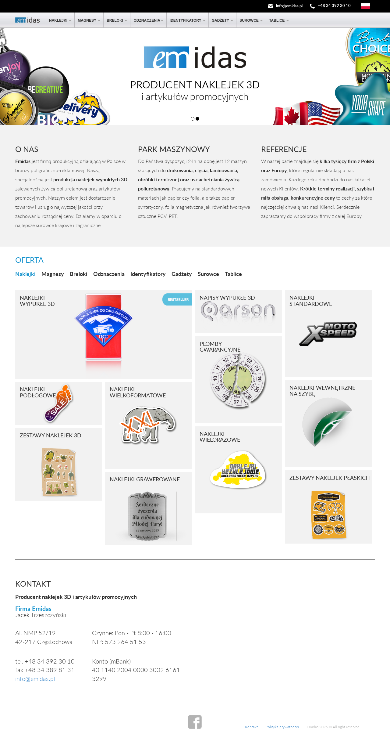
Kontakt (251, 727)
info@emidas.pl (289, 5)
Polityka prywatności (282, 727)
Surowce (251, 20)
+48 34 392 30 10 (334, 5)
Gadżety (222, 20)
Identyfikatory (187, 20)
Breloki (117, 20)
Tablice (279, 20)
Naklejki (60, 20)
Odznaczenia (148, 20)
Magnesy (89, 20)
